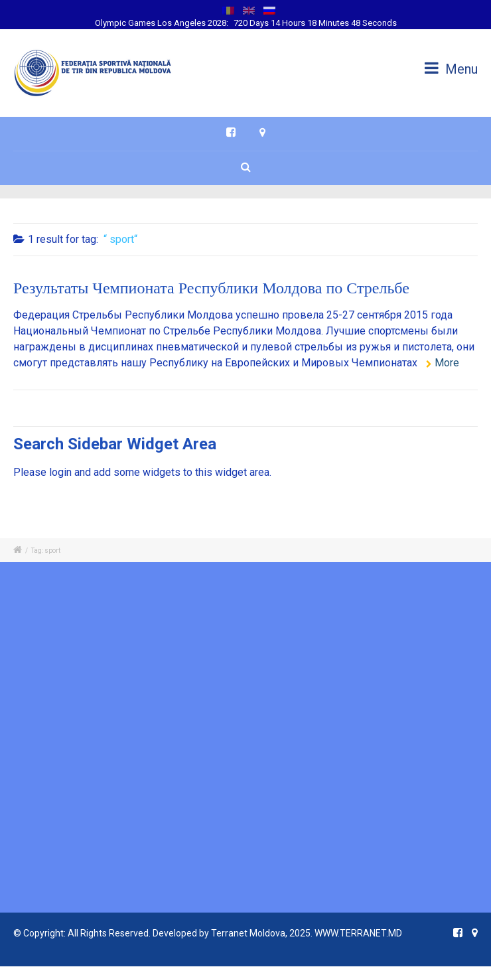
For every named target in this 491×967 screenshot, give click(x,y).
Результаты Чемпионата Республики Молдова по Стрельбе (211, 289)
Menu (451, 68)
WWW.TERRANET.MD (358, 933)
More (447, 362)
